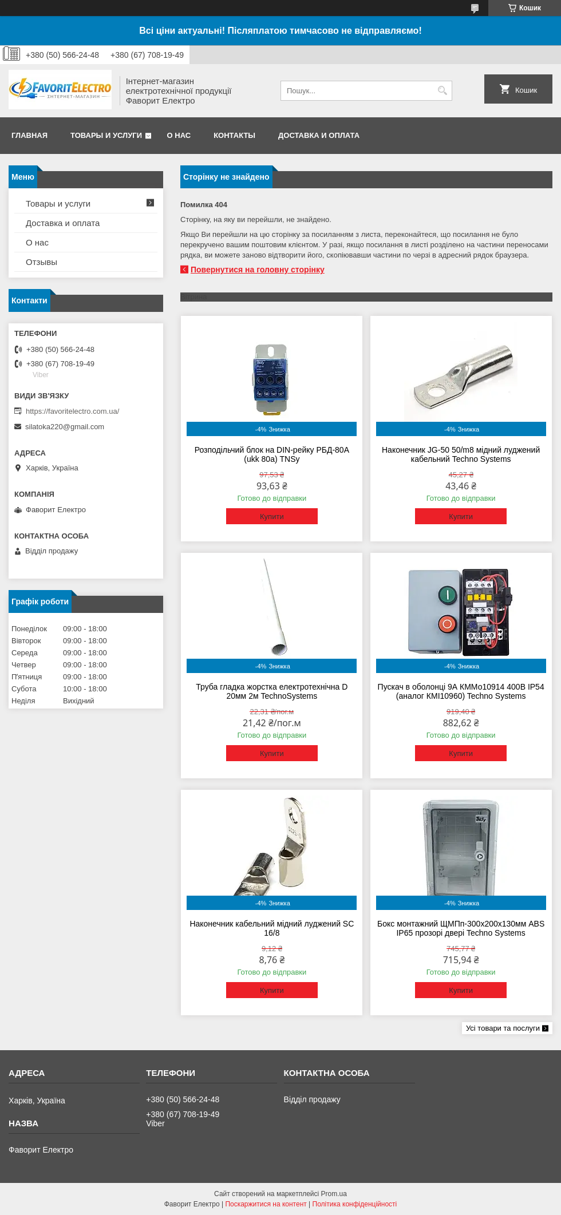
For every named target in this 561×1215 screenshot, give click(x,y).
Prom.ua (334, 1194)
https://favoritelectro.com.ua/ (72, 411)
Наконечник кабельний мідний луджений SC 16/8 (271, 928)
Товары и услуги (106, 135)
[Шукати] (442, 91)
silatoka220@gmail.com (64, 426)
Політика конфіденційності (355, 1204)
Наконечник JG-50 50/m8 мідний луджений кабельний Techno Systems (461, 454)
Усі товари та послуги (503, 1028)
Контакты (234, 135)
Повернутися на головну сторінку (258, 269)
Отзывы (41, 262)
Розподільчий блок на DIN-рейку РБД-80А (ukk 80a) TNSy (272, 454)
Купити (272, 516)
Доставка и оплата (318, 135)
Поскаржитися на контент (265, 1204)
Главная (29, 135)
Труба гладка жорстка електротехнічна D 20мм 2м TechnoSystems (271, 691)
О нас (179, 135)
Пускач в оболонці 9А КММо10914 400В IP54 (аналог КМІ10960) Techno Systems (461, 691)
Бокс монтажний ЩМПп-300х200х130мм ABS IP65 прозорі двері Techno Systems (460, 928)
